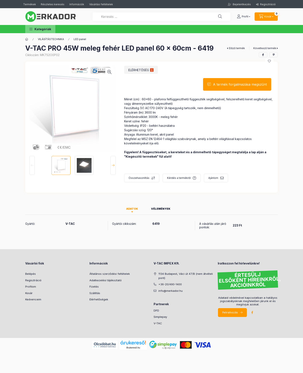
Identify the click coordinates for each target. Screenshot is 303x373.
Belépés (30, 273)
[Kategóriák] (26, 39)
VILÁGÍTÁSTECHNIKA (51, 39)
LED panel (80, 39)
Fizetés (94, 286)
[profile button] (244, 16)
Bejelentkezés (241, 4)
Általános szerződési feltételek (109, 273)
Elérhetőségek (98, 299)
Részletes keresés (52, 4)
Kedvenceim (33, 299)
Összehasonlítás (139, 177)
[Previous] (32, 165)
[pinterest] (273, 54)
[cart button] (266, 16)
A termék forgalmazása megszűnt (240, 84)
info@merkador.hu (170, 290)
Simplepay (160, 316)
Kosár (29, 293)
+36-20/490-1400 (170, 284)
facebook (252, 312)
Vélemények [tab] (160, 208)
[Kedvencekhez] (269, 61)
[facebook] (263, 54)
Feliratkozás (230, 312)
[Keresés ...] (161, 16)
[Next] (113, 165)
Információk (76, 4)
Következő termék (264, 48)
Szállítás (94, 293)
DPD (156, 310)
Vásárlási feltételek (101, 4)
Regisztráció (266, 4)
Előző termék (237, 48)
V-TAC (158, 323)
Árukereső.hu (133, 347)
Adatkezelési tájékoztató (105, 280)
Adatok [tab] (132, 208)
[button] (40, 29)
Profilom (30, 286)
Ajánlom (213, 177)
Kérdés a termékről (179, 177)
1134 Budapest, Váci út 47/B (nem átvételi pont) (185, 276)
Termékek (30, 4)
